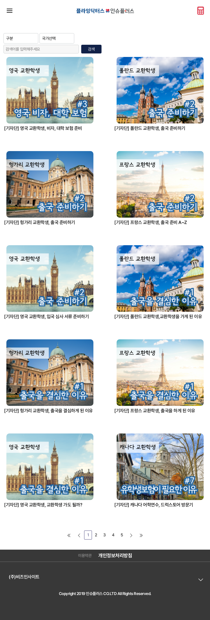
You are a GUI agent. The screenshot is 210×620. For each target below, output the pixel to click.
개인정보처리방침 (115, 555)
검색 (91, 49)
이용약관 (84, 555)
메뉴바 (9, 10)
